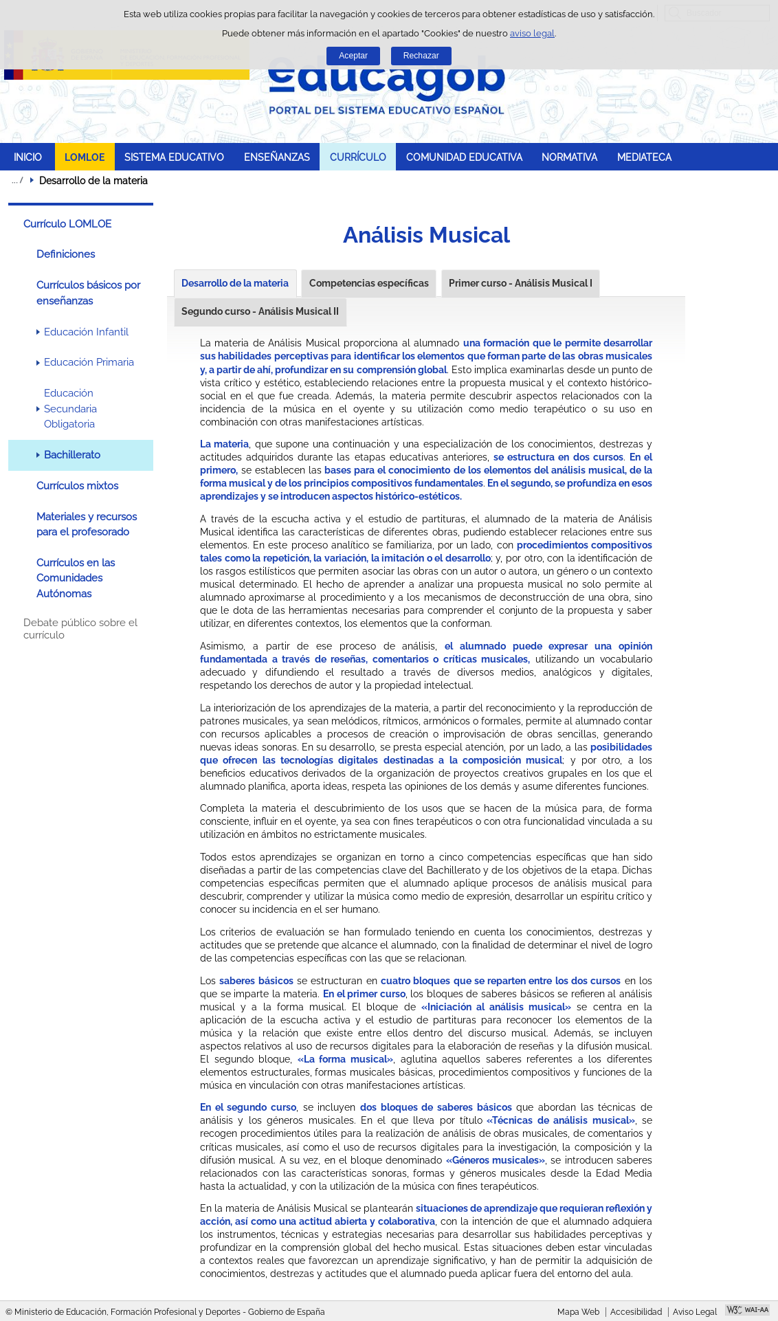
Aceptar (353, 55)
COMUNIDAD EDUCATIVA (464, 157)
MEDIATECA (644, 157)
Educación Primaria (89, 362)
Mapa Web (578, 1312)
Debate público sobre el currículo (80, 629)
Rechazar (421, 55)
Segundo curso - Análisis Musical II (260, 311)
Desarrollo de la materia (235, 283)
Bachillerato (72, 455)
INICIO (28, 157)
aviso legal (532, 33)
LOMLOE (84, 157)
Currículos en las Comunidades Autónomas (75, 578)
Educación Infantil (86, 332)
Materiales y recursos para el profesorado (86, 524)
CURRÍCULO (358, 157)
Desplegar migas (17, 180)
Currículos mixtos (77, 486)
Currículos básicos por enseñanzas (88, 293)
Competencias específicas (369, 283)
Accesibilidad (636, 1312)
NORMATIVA (569, 157)
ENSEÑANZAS (277, 157)
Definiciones (65, 254)
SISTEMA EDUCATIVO (174, 157)
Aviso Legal (695, 1312)
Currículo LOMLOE (67, 224)
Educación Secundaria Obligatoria (70, 408)
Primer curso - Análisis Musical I (520, 283)
